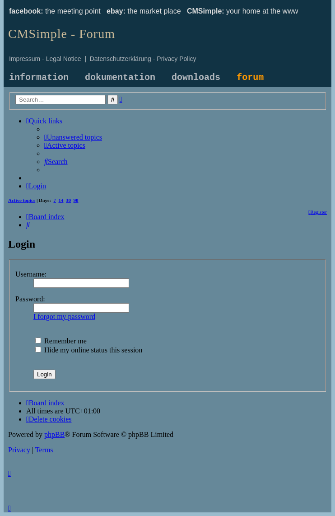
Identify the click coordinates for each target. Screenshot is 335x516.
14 (61, 200)
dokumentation (120, 77)
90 (76, 200)
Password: (30, 299)
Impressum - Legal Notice (45, 58)
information (39, 77)
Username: (31, 274)
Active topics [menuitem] (21, 200)
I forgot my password (64, 316)
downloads (196, 77)
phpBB (54, 434)
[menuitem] (73, 137)
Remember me (61, 341)
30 (68, 200)
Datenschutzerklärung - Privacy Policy (143, 58)
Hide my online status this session (88, 350)
